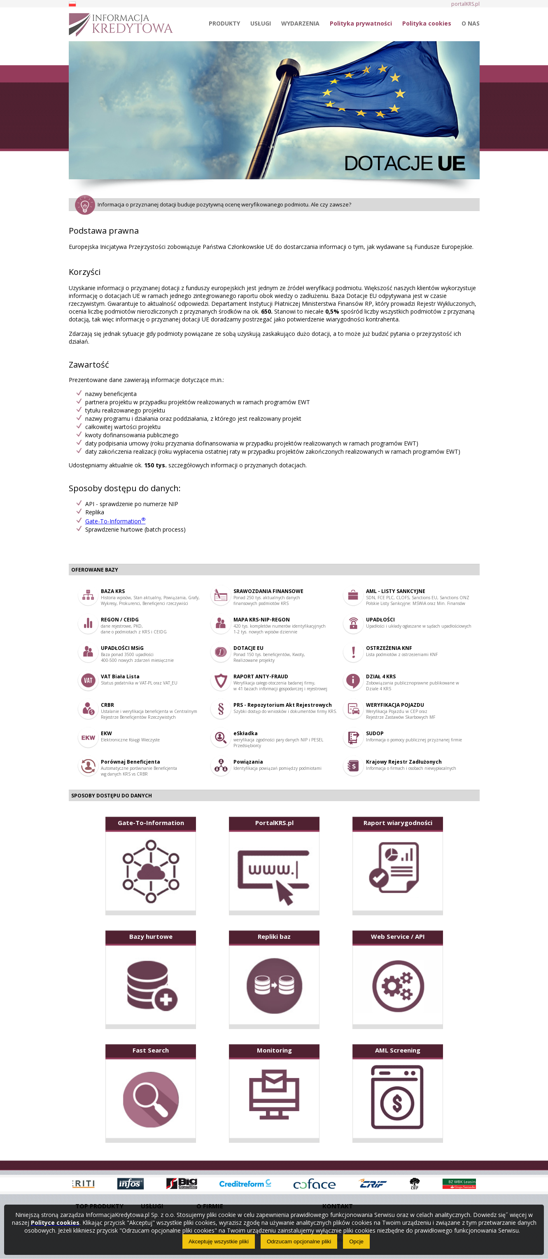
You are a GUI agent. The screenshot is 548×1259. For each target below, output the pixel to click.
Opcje (356, 1241)
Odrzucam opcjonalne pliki (299, 1241)
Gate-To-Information (115, 521)
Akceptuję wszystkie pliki (219, 1241)
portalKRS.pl (465, 3)
